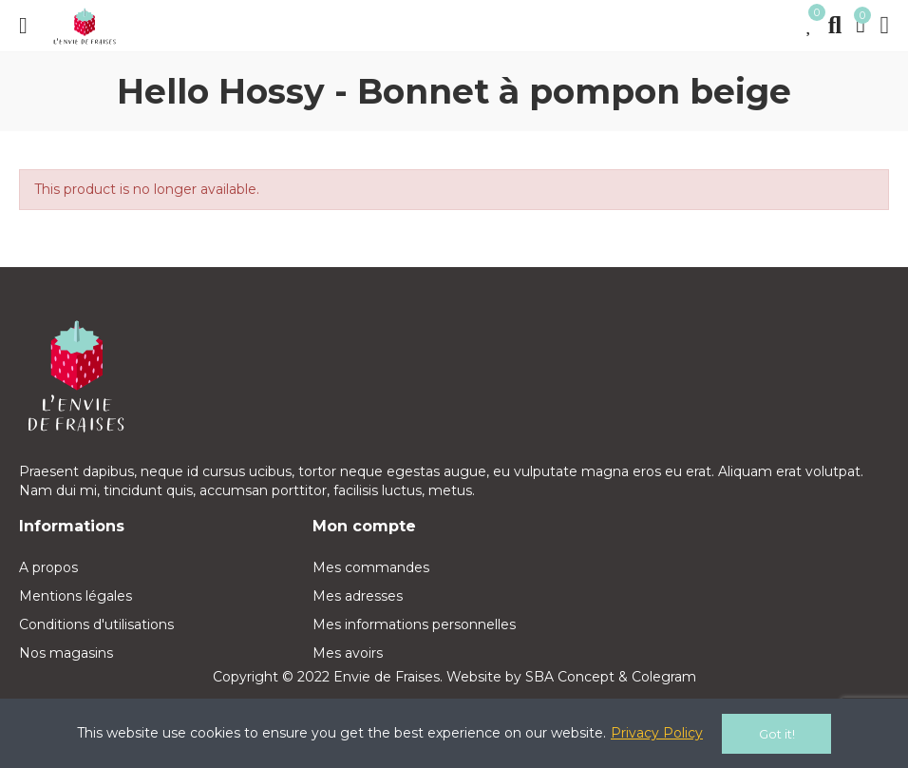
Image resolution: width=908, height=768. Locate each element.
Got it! (777, 733)
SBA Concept (570, 676)
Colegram (664, 676)
